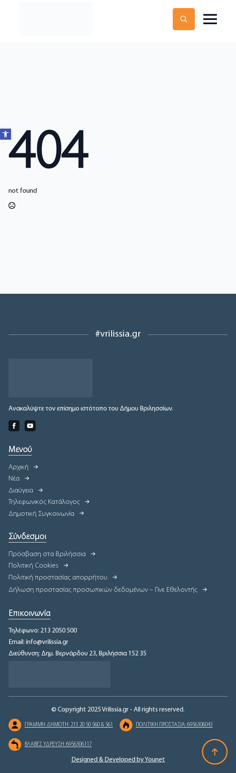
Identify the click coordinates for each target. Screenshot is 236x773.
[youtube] (30, 425)
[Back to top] (215, 752)
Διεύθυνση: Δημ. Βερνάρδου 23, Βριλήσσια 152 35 (77, 653)
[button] (5, 134)
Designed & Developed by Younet (118, 759)
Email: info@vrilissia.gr (38, 642)
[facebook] (14, 425)
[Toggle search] (184, 19)
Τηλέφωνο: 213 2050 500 (42, 630)
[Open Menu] (210, 19)
